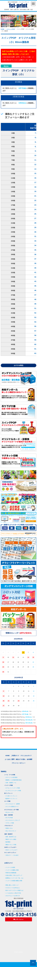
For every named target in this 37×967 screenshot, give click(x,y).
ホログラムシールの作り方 (13, 895)
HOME (2, 29)
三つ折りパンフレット (11, 796)
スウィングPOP (11, 29)
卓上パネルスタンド (11, 830)
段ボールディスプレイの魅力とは (14, 890)
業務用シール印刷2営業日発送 (14, 780)
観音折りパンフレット (11, 798)
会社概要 (29, 759)
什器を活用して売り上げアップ (14, 875)
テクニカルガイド (26, 755)
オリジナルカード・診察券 (13, 803)
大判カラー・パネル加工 (12, 855)
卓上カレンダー (10, 812)
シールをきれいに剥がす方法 (13, 893)
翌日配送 (18, 82)
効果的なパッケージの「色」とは (14, 878)
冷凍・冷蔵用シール (11, 782)
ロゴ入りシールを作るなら (13, 887)
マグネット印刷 (10, 823)
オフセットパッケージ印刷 (13, 788)
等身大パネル (9, 828)
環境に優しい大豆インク (12, 885)
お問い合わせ (19, 919)
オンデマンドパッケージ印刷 (13, 790)
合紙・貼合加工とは (11, 836)
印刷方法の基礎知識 (11, 872)
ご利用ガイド (15, 755)
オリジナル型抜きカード (12, 806)
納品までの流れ (20, 759)
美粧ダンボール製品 (11, 839)
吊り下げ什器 (9, 817)
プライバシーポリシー (18, 763)
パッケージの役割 (10, 867)
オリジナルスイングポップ (13, 820)
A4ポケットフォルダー (12, 850)
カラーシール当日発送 (11, 777)
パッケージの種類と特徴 (12, 870)
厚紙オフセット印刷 (11, 844)
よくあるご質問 (9, 759)
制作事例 (8, 842)
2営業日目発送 (18, 97)
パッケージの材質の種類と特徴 (14, 880)
